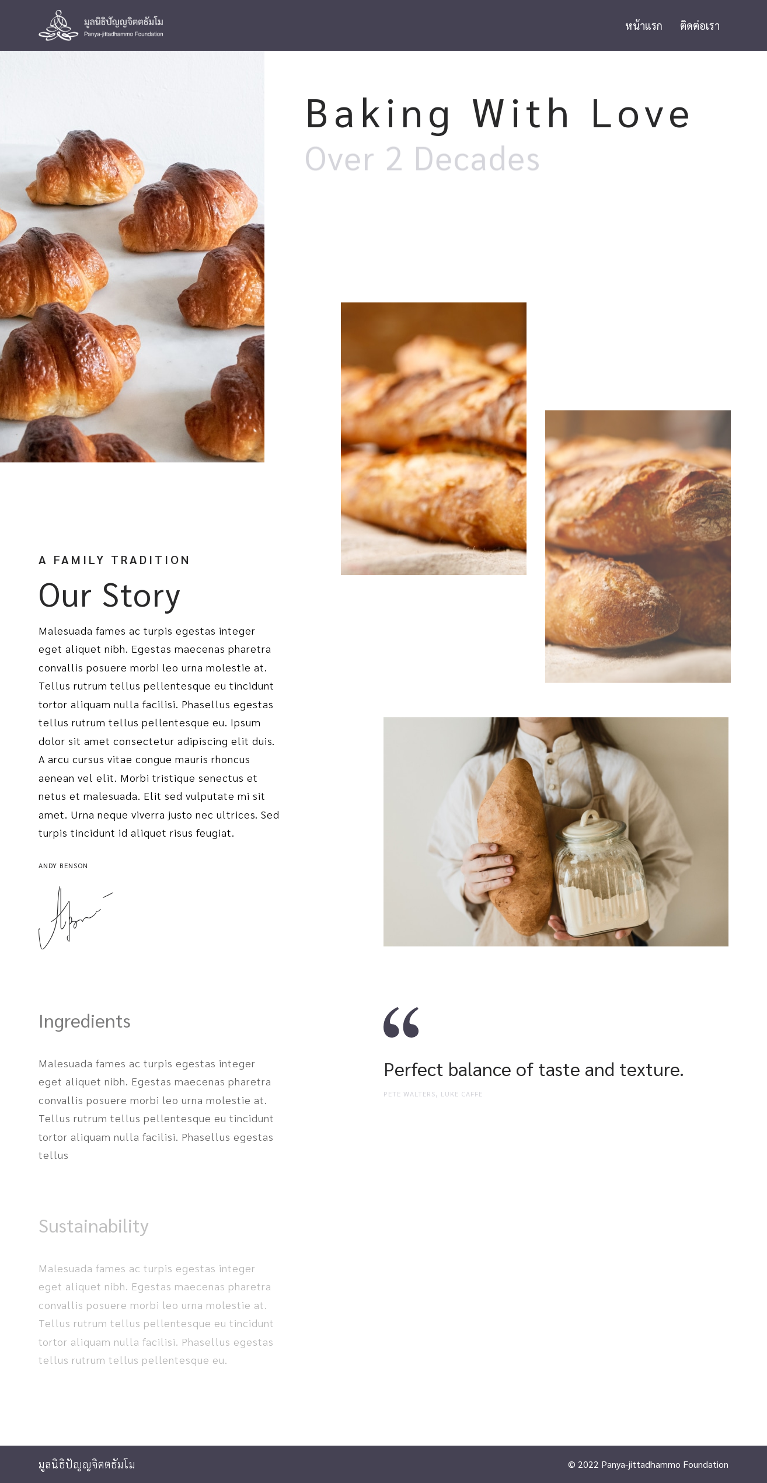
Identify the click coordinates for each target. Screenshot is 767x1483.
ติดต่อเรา (700, 25)
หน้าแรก (644, 25)
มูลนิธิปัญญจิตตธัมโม (87, 1464)
